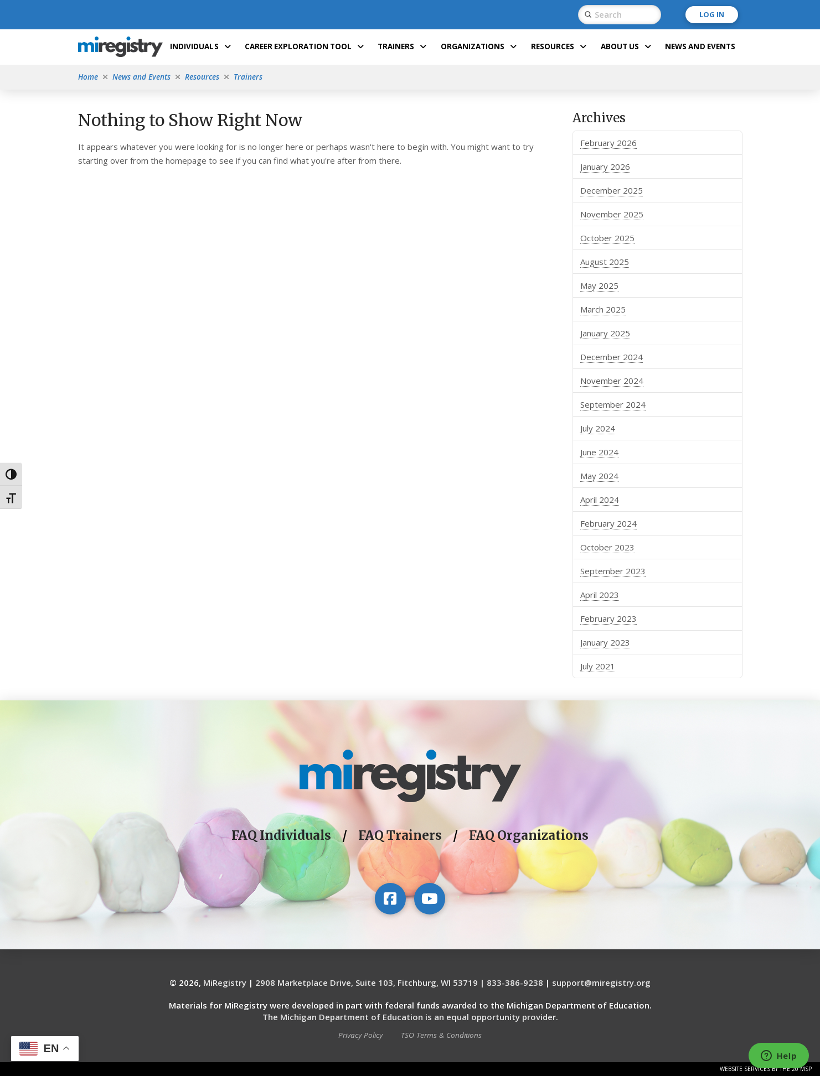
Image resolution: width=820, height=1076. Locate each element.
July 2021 (597, 666)
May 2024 (599, 475)
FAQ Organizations (529, 835)
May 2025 (599, 285)
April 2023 (599, 594)
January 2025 (605, 333)
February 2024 (608, 523)
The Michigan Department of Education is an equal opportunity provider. (410, 1016)
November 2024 (611, 380)
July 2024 (597, 428)
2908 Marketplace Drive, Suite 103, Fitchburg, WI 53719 (366, 982)
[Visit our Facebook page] (390, 898)
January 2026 (605, 166)
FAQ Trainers (400, 835)
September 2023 (613, 570)
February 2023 (608, 618)
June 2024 (599, 452)
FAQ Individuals (281, 835)
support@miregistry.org (601, 982)
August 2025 (604, 261)
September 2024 (613, 404)
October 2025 (607, 237)
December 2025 (611, 190)
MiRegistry (224, 982)
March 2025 (603, 309)
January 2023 (605, 642)
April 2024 (599, 499)
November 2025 (611, 214)
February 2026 (608, 142)
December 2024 (611, 356)
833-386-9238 (515, 982)
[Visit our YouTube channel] (429, 898)
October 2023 (607, 547)
